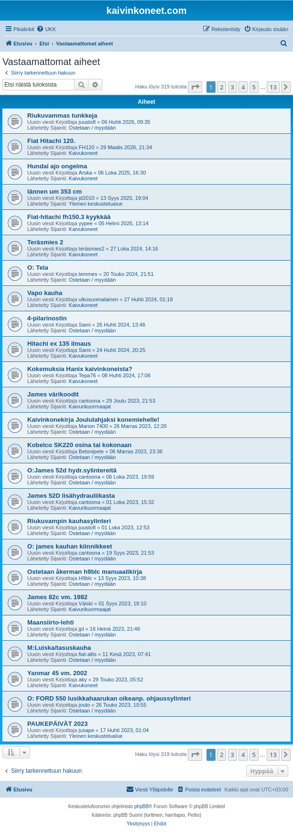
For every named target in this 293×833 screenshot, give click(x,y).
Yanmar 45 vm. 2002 (57, 673)
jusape (86, 730)
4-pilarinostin (47, 318)
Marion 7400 (93, 426)
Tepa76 (87, 375)
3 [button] (232, 87)
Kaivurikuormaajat (90, 406)
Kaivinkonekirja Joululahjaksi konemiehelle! (93, 419)
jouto (84, 705)
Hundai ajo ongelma (57, 166)
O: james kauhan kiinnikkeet (69, 546)
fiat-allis (88, 654)
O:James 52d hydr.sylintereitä (72, 470)
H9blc (85, 578)
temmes (88, 274)
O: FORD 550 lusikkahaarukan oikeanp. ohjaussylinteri (109, 698)
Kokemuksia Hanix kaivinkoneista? (79, 369)
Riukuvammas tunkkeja (62, 115)
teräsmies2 (92, 249)
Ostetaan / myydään (92, 128)
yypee (86, 223)
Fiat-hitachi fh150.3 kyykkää (68, 216)
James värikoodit (53, 394)
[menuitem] (46, 29)
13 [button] (273, 87)
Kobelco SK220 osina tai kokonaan (79, 445)
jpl (81, 629)
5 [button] (254, 87)
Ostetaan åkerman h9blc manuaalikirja (84, 571)
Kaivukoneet (83, 153)
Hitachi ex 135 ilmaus (59, 343)
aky (83, 679)
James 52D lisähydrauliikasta (71, 495)
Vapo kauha (44, 292)
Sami (85, 325)
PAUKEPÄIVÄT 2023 (57, 723)
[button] (195, 87)
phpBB (141, 806)
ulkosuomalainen (99, 299)
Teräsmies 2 (45, 242)
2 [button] (221, 87)
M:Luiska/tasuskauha (59, 647)
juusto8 (87, 122)
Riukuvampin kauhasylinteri (69, 521)
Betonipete (91, 451)
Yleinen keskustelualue (96, 204)
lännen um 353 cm (54, 191)
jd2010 (87, 198)
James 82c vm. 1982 (57, 597)
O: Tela (37, 267)
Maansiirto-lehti (50, 622)
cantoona (89, 401)
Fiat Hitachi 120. (51, 140)
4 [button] (243, 87)
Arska (85, 172)
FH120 (87, 147)
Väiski (86, 603)
